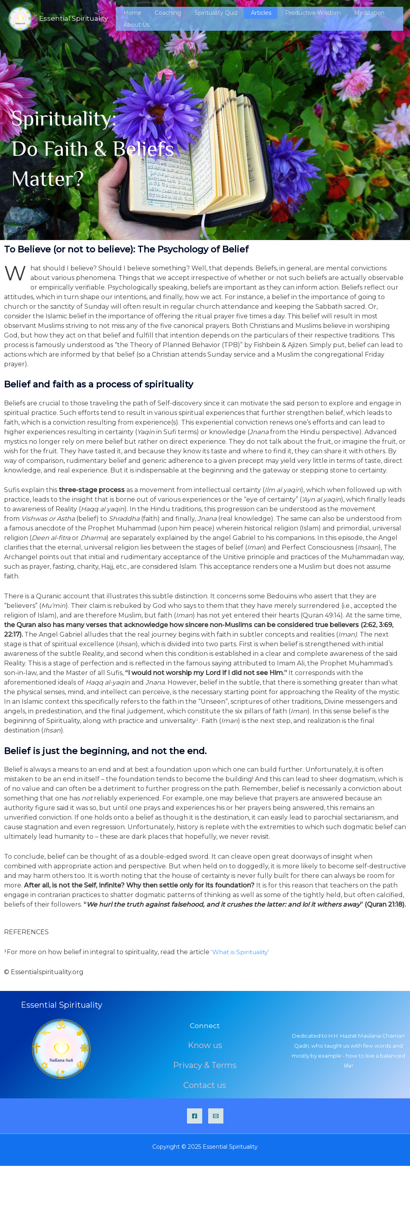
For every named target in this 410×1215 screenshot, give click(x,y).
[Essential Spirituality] (20, 18)
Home (158, 18)
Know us (205, 1049)
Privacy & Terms (204, 1067)
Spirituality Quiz (226, 18)
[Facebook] (194, 1116)
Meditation (356, 18)
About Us (390, 18)
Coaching (186, 18)
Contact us (205, 1086)
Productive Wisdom (308, 18)
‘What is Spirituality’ (242, 952)
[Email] (215, 1116)
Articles (264, 18)
